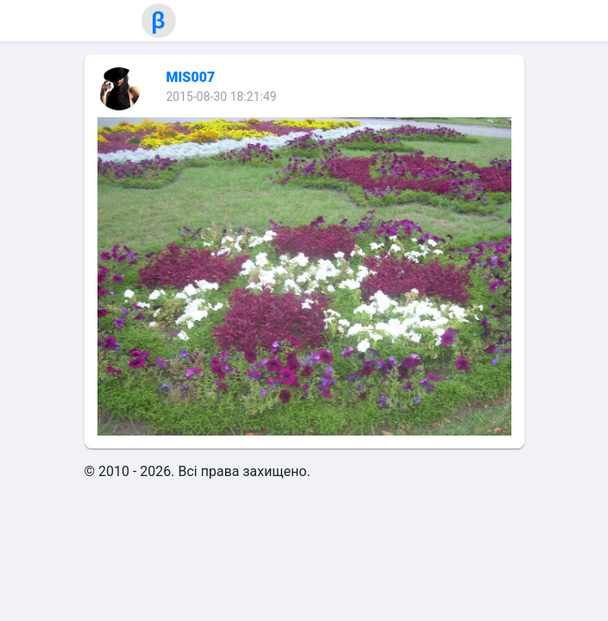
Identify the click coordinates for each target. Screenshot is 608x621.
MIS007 (191, 77)
